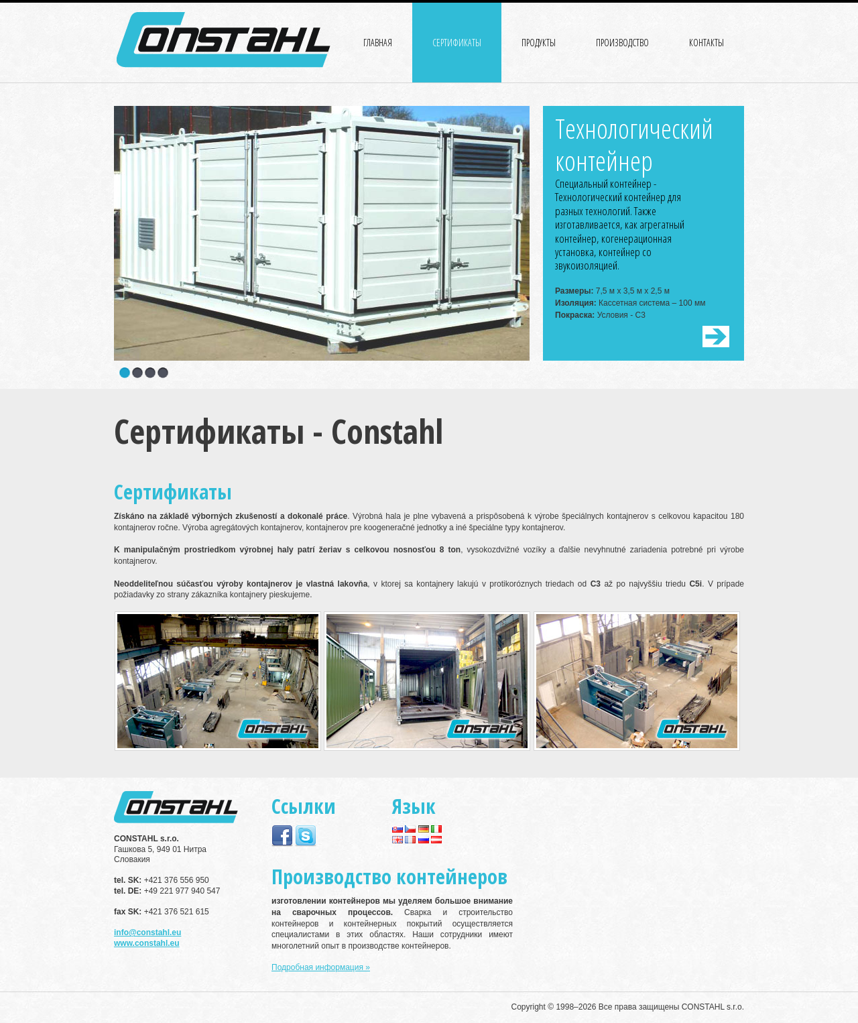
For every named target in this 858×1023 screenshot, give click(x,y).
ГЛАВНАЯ (377, 42)
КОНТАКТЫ (706, 42)
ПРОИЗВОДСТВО (622, 42)
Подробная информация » (320, 967)
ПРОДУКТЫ (539, 42)
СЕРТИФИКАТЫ (456, 42)
